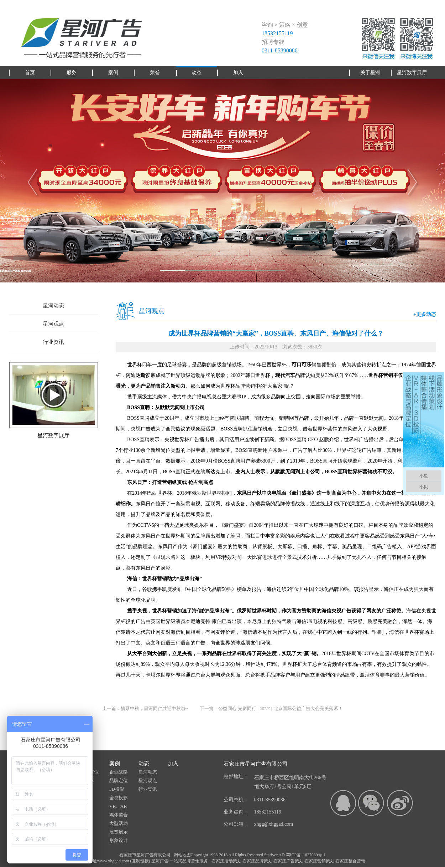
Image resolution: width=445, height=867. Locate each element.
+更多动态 (424, 314)
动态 (143, 763)
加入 (173, 763)
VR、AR (118, 806)
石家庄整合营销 (350, 860)
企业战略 (118, 772)
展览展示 (118, 832)
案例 (114, 763)
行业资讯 (53, 342)
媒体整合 (118, 814)
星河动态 (53, 305)
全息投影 (118, 797)
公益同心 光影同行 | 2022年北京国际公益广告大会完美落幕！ (280, 708)
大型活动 (118, 823)
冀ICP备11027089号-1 (306, 854)
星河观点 (53, 324)
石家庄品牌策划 (257, 860)
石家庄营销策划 (319, 860)
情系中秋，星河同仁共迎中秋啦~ (154, 708)
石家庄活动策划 (226, 860)
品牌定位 (118, 780)
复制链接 (140, 860)
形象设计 (118, 840)
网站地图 (182, 854)
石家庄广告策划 (288, 860)
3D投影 (116, 789)
